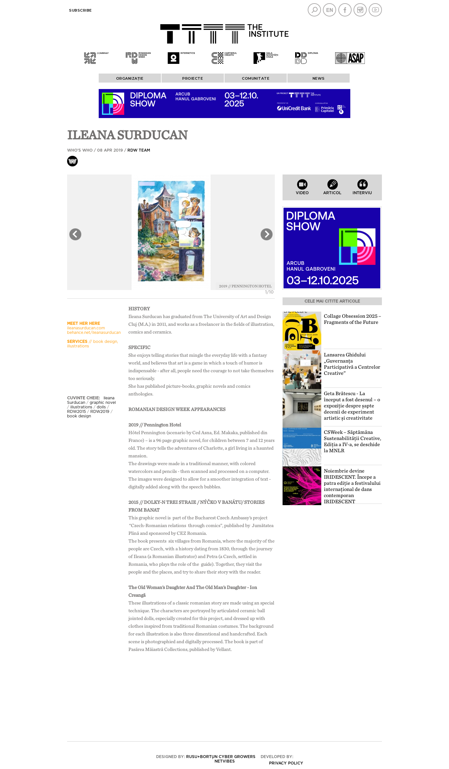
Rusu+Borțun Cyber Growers (220, 757)
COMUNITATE (255, 78)
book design (79, 416)
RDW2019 (99, 412)
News (319, 78)
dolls (101, 407)
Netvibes (225, 761)
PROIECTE (192, 78)
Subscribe (80, 10)
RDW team (138, 150)
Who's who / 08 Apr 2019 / (108, 150)
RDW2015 (76, 412)
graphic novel (103, 402)
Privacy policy (286, 763)
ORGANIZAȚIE (130, 78)
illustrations (81, 407)
